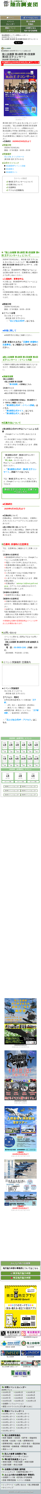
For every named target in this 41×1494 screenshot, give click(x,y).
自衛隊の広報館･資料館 (15, 1469)
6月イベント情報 (36, 751)
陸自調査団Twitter (10, 1334)
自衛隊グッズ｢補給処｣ (20, 1373)
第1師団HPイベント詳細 (15, 166)
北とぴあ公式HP (17, 321)
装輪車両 (33, 1438)
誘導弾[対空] (29, 1441)
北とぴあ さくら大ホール (14, 157)
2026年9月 (31, 1398)
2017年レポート (23, 1422)
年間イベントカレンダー (15, 1387)
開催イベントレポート (10, 29)
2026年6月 (31, 1395)
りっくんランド (9, 1472)
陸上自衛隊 (30, 1344)
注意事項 (12, 187)
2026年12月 (31, 1401)
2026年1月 (7, 1392)
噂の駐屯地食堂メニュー (15, 1459)
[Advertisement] (20, 220)
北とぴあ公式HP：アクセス (19, 720)
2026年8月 (19, 1398)
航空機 (5, 1441)
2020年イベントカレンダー (29, 794)
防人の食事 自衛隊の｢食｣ (16, 1454)
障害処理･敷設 (27, 1446)
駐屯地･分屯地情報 (24, 1477)
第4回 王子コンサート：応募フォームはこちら (20, 490)
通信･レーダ (7, 1449)
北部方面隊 (7, 1465)
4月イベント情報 (24, 751)
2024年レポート (9, 1414)
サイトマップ (8, 1488)
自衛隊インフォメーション (13, 1404)
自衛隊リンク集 (9, 1477)
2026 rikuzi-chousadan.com (21, 1492)
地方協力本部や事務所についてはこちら (20, 1268)
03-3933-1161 (20, 647)
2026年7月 (7, 1398)
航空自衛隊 (30, 1354)
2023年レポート (23, 1414)
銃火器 (17, 1444)
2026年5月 (19, 1395)
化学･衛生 (26, 1444)
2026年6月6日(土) (20, 1045)
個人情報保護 (33, 1485)
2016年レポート (9, 1425)
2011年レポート (9, 1431)
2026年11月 (19, 1401)
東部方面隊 (7, 1462)
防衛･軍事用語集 (9, 1480)
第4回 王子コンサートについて (21, 182)
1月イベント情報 (5, 751)
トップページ (8, 1485)
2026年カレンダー (8, 776)
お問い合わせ (21, 1485)
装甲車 (24, 1438)
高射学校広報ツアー (25, 1472)
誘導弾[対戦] (8, 1444)
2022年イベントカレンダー (29, 790)
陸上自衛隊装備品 (30, 23)
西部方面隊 (29, 1462)
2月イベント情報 (11, 751)
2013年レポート (9, 1428)
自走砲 (13, 1441)
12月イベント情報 (36, 765)
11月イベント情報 (30, 765)
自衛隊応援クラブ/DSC (30, 1363)
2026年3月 (31, 1392)
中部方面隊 (18, 1462)
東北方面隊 (18, 1465)
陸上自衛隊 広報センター (10, 1363)
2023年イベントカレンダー (12, 790)
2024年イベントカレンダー (29, 786)
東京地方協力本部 (21, 1273)
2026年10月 (7, 1401)
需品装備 (36, 1444)
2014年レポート (23, 1425)
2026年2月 (19, 1392)
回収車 (17, 1438)
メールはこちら (30, 18)
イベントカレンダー (10, 23)
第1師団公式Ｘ (13, 413)
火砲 (19, 1441)
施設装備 (6, 1446)
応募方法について (16, 185)
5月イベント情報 (30, 751)
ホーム (11, 18)
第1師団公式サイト (15, 411)
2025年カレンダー (5, 745)
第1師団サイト (12, 172)
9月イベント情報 (17, 765)
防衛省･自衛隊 (10, 1344)
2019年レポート (23, 1419)
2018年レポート (9, 1422)
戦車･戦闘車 (7, 1438)
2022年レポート (9, 1416)
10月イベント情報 (23, 765)
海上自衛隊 (10, 1354)
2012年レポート (23, 1428)
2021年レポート (23, 1416)
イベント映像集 (24, 1480)
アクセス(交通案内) (16, 190)
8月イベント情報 (11, 765)
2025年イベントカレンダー (12, 786)
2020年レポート (9, 1419)
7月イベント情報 (5, 765)
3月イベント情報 (17, 751)
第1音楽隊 (13, 384)
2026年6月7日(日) (20, 1101)
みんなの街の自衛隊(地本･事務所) (19, 1475)
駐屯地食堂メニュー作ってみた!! (15, 1456)
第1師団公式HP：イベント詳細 (20, 405)
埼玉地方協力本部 (21, 1278)
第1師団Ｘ (10, 169)
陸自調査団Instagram (30, 1334)
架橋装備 (15, 1446)
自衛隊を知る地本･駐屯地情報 (30, 29)
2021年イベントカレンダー (12, 794)
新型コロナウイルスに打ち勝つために (17, 1406)
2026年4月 (7, 1395)
